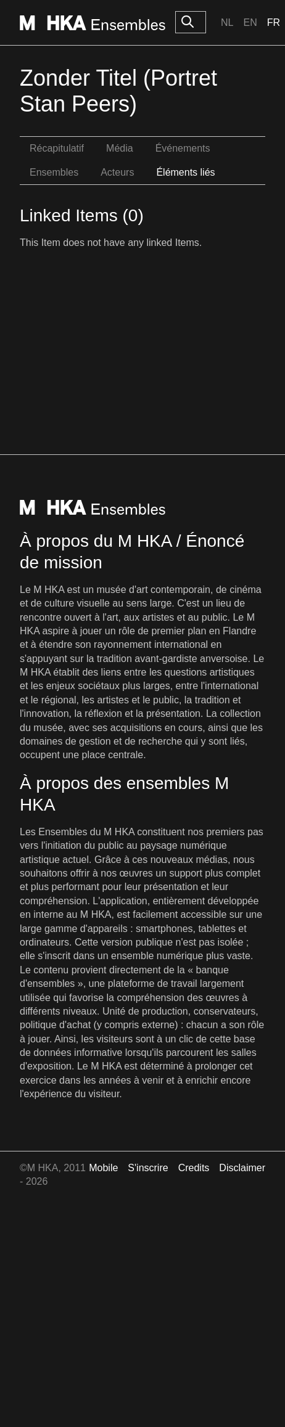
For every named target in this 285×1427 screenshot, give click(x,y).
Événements (182, 148)
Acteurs (117, 172)
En (250, 22)
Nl (227, 22)
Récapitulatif (57, 148)
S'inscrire (148, 1168)
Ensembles (54, 172)
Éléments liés (185, 172)
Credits (194, 1168)
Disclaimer (242, 1168)
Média (119, 148)
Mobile (103, 1168)
